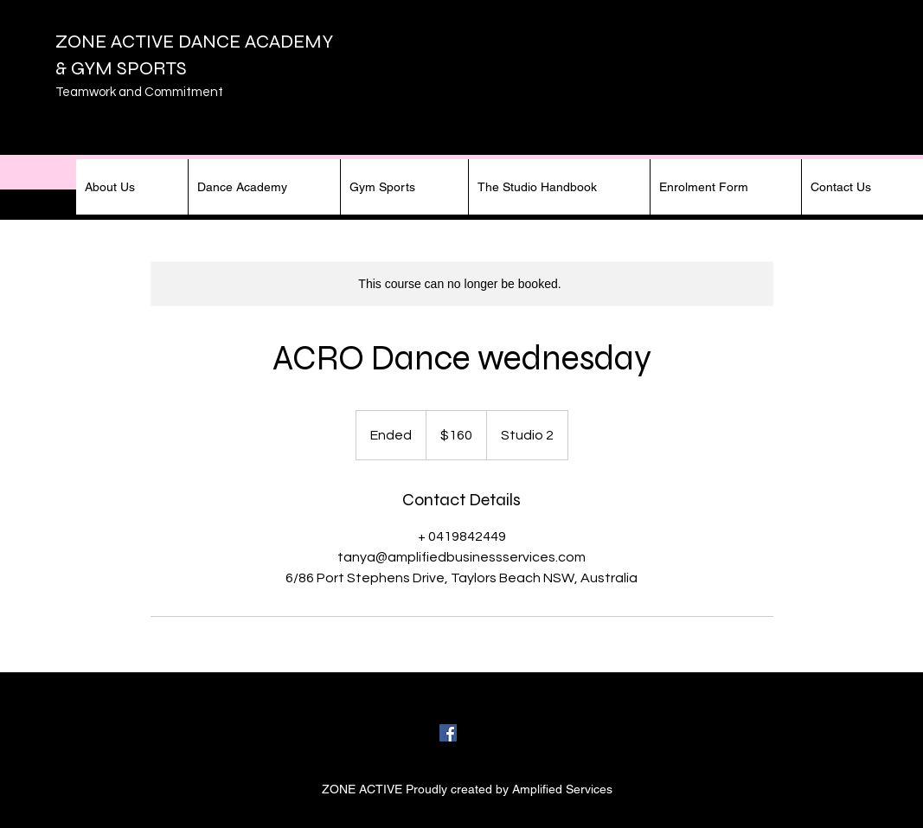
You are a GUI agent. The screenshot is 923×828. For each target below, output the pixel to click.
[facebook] (448, 732)
